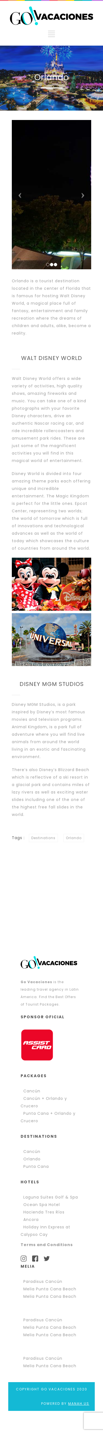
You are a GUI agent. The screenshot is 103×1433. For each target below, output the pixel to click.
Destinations (43, 838)
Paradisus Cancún (42, 1281)
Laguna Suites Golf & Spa (50, 1197)
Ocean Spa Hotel (41, 1204)
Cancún (31, 1091)
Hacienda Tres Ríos (44, 1212)
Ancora (31, 1219)
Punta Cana (36, 1166)
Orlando (74, 838)
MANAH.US (78, 1403)
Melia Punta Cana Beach (49, 1289)
